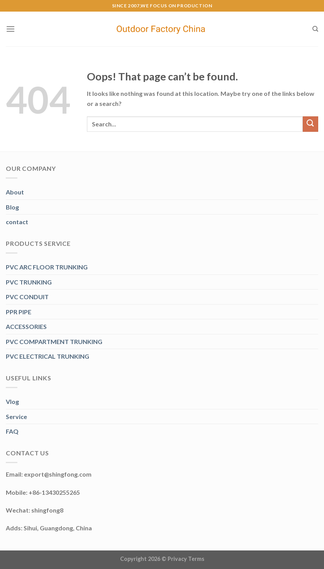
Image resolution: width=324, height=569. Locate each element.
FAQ (12, 431)
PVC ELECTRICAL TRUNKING (47, 356)
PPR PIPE (18, 311)
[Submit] (310, 123)
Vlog (12, 401)
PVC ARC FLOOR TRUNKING (47, 267)
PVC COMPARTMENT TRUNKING (54, 341)
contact (17, 221)
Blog (12, 207)
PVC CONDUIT (27, 296)
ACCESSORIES (26, 326)
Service (16, 416)
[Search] (315, 29)
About (15, 192)
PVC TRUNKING (29, 282)
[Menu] (10, 28)
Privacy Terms (186, 558)
